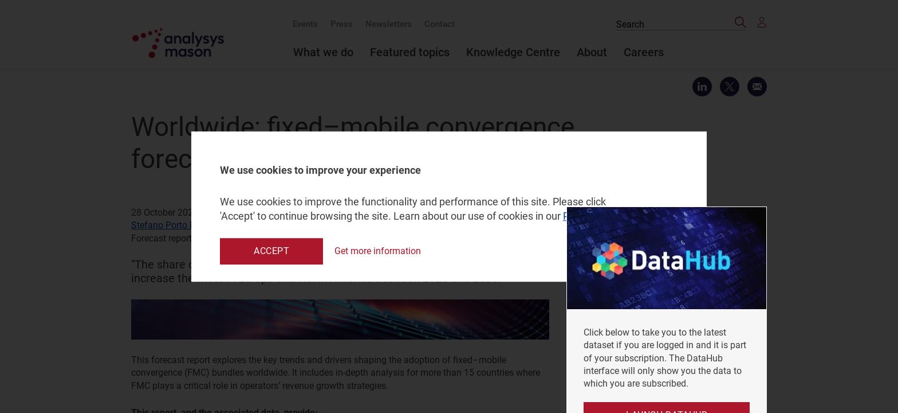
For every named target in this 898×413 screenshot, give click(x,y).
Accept (271, 251)
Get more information (377, 251)
